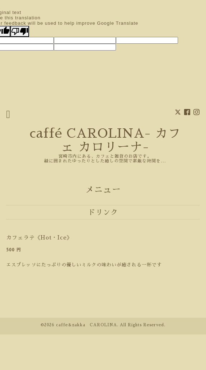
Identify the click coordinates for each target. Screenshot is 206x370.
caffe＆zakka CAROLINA (86, 325)
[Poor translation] (19, 31)
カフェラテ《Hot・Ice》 (39, 237)
